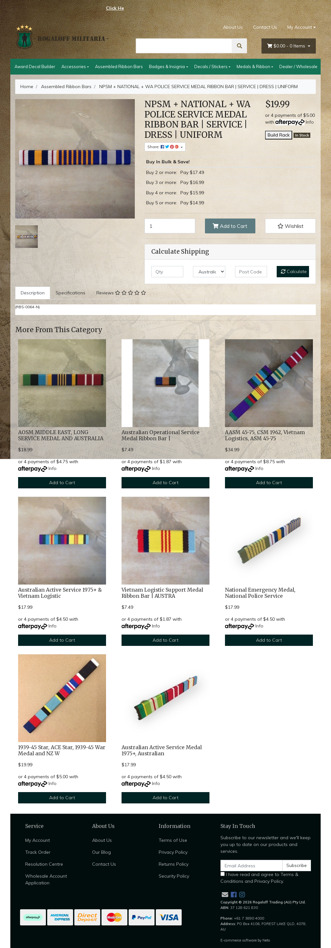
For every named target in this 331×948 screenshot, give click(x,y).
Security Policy (174, 876)
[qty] (167, 271)
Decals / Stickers (211, 66)
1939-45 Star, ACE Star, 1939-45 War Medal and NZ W (61, 750)
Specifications (70, 293)
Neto (266, 940)
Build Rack (279, 135)
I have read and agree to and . (259, 878)
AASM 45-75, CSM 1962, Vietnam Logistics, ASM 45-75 (265, 435)
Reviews (121, 293)
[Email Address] (251, 865)
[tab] (32, 293)
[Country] (209, 271)
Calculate (294, 271)
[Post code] (251, 271)
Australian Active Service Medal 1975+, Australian (162, 750)
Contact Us (265, 27)
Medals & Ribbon (253, 66)
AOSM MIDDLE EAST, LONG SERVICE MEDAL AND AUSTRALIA (60, 435)
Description (33, 293)
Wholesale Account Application (46, 879)
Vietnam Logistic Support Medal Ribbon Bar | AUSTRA (162, 593)
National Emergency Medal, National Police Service (260, 593)
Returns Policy (173, 864)
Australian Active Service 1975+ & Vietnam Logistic (60, 593)
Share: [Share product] (163, 146)
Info (310, 122)
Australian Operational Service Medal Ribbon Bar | (160, 435)
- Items (286, 46)
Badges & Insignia (167, 66)
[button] (290, 226)
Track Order (37, 852)
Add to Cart (230, 226)
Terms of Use (173, 840)
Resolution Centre (44, 864)
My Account (37, 840)
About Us (233, 27)
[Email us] (225, 895)
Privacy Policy (173, 852)
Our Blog (101, 852)
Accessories (73, 66)
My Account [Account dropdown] (299, 27)
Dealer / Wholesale (298, 66)
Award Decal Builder (35, 66)
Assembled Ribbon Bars (119, 66)
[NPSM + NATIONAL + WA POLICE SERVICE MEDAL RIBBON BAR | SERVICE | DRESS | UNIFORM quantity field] (169, 226)
